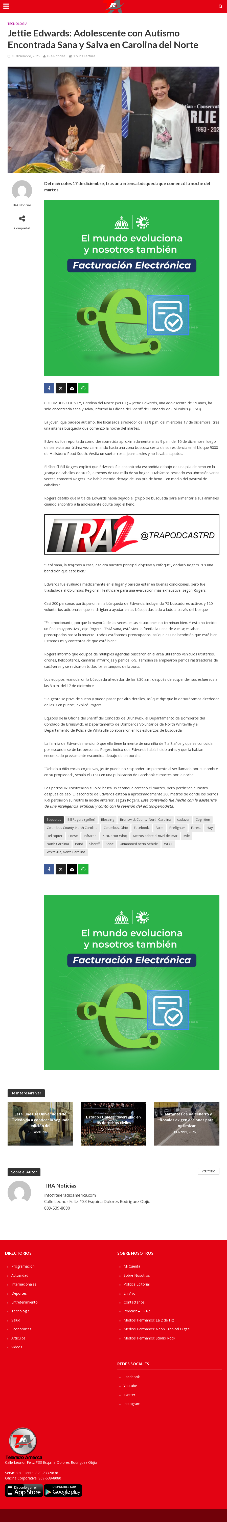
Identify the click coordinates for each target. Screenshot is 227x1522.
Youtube (130, 1385)
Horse (73, 835)
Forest (196, 827)
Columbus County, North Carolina (72, 827)
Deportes (19, 1293)
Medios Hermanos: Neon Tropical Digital (157, 1329)
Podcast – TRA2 (137, 1311)
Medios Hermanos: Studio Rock (149, 1338)
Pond (79, 844)
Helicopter (54, 835)
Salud (15, 1320)
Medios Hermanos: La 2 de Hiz (149, 1320)
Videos (16, 1347)
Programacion (23, 1266)
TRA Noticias (56, 56)
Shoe (110, 844)
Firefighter (177, 827)
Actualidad (19, 1275)
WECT (168, 844)
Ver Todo (208, 1171)
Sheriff (94, 844)
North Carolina (58, 844)
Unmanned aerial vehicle (139, 844)
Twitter (129, 1394)
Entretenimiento (24, 1302)
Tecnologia (17, 23)
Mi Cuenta (132, 1266)
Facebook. (142, 827)
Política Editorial (137, 1284)
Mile (187, 835)
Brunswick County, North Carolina (145, 819)
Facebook (132, 1376)
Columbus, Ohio (116, 827)
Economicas (21, 1329)
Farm (159, 827)
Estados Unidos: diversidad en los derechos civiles (113, 1120)
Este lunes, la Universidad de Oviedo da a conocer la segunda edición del (40, 1119)
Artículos (18, 1338)
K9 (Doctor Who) (115, 835)
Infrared (90, 835)
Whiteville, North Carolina (66, 852)
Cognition (203, 819)
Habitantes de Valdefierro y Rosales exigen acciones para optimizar (186, 1119)
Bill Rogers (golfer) (81, 819)
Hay (210, 827)
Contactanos (134, 1302)
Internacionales (23, 1284)
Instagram (132, 1403)
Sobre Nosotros (137, 1275)
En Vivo (129, 1293)
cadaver (183, 819)
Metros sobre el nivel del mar (155, 835)
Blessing (107, 819)
